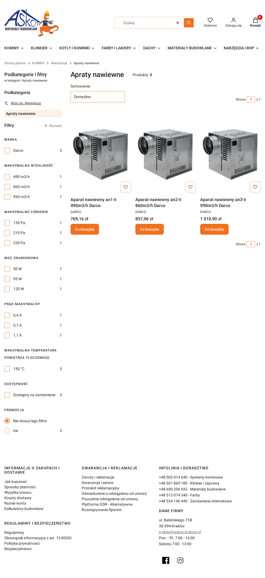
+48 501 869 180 (173, 483)
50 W (17, 269)
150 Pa (19, 223)
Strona (240, 99)
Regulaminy (14, 532)
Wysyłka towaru (17, 492)
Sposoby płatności (20, 487)
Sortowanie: (81, 86)
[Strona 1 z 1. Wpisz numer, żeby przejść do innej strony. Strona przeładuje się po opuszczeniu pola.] (251, 99)
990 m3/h (21, 197)
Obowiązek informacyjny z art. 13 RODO (38, 538)
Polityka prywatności (22, 543)
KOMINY (38, 63)
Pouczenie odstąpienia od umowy (110, 499)
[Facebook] (165, 560)
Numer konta (15, 503)
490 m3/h (21, 177)
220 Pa (19, 243)
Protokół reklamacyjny (100, 488)
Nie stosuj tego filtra (30, 421)
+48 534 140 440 (173, 501)
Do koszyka (84, 229)
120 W (18, 289)
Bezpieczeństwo (18, 549)
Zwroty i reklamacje (98, 477)
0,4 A (17, 315)
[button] (189, 22)
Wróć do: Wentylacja (22, 103)
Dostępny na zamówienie (34, 395)
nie (15, 430)
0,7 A (17, 325)
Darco (18, 150)
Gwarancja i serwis (97, 482)
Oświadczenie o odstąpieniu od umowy (114, 493)
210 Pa (19, 233)
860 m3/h (21, 187)
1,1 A (17, 335)
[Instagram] (180, 560)
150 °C (18, 369)
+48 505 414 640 (173, 477)
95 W (17, 279)
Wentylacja (59, 63)
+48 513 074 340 (173, 495)
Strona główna (15, 63)
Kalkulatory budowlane (23, 508)
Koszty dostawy (17, 498)
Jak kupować (15, 481)
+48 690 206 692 (173, 489)
